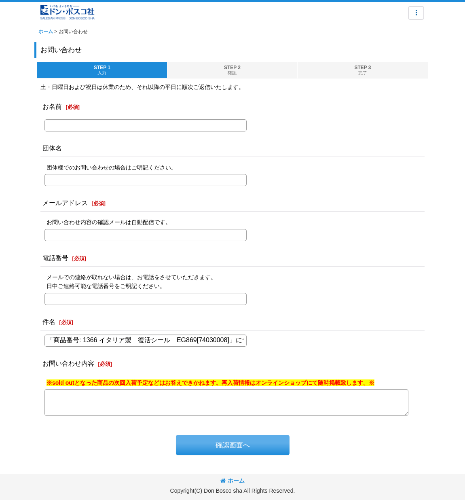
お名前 (52, 106)
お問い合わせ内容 (68, 363)
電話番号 (55, 257)
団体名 (52, 148)
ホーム (232, 480)
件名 (48, 321)
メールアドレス (65, 202)
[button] (416, 13)
